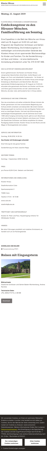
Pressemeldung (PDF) (10, 249)
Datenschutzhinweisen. (9, 429)
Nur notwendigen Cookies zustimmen (11, 442)
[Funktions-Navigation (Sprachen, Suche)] (44, 4)
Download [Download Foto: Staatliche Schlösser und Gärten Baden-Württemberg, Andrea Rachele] (6, 301)
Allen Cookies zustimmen (35, 442)
